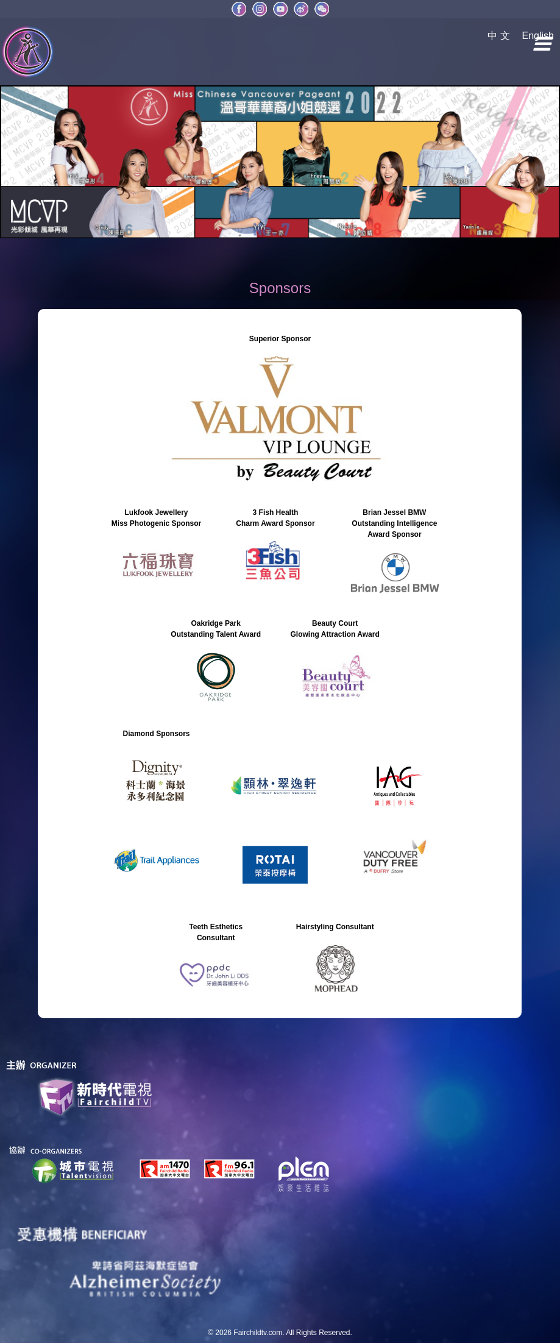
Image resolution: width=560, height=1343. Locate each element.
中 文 (498, 35)
